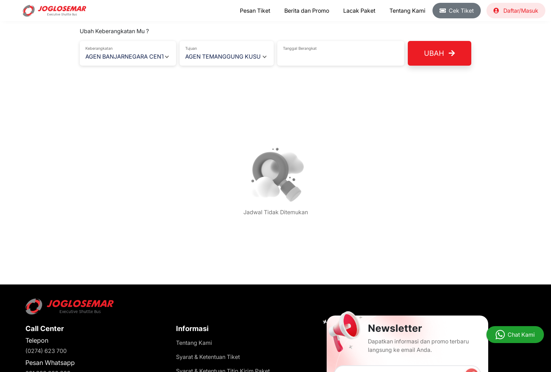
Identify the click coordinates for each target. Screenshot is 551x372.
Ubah (439, 53)
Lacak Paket (359, 10)
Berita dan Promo (306, 10)
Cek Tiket (457, 10)
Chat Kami (521, 334)
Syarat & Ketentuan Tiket (208, 356)
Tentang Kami (407, 10)
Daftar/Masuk (516, 10)
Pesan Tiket (255, 10)
